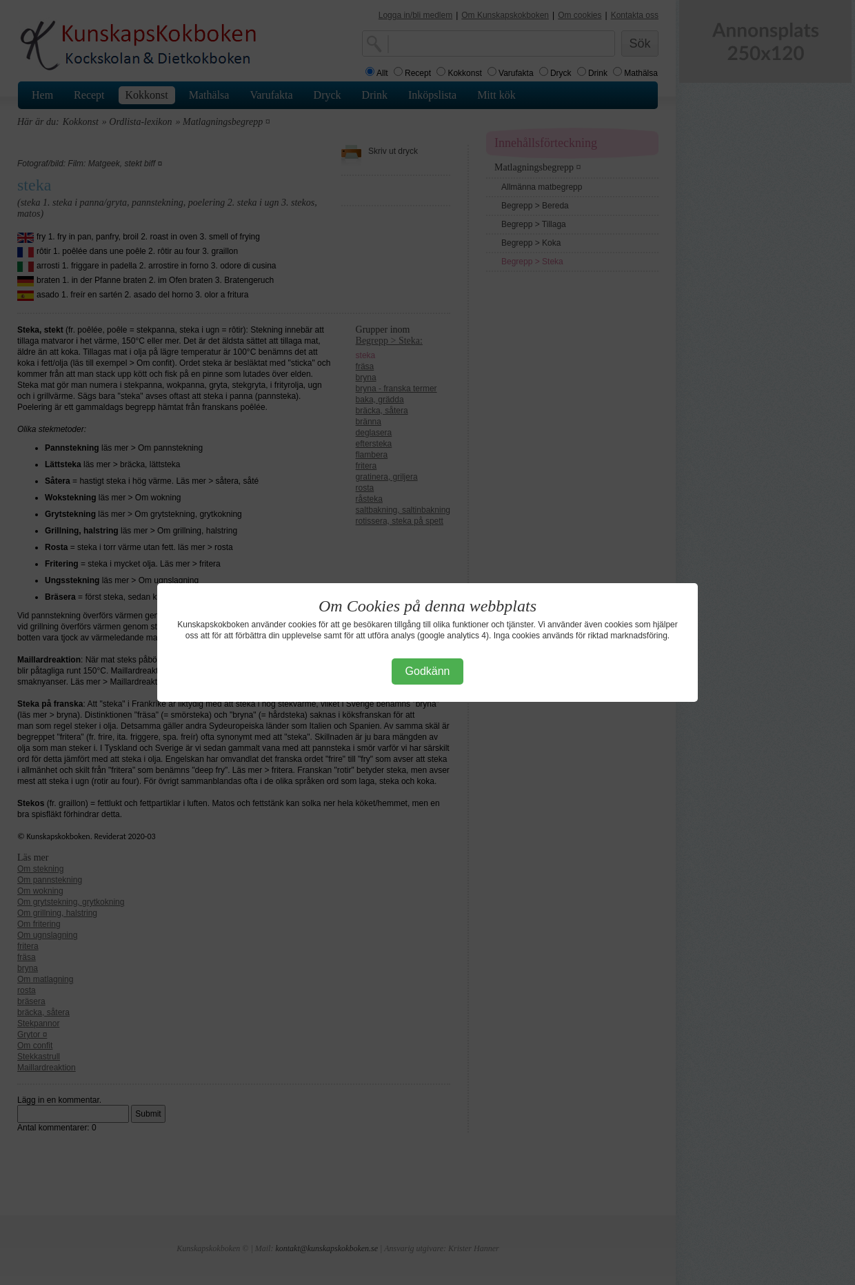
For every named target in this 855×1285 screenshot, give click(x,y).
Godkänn (427, 671)
